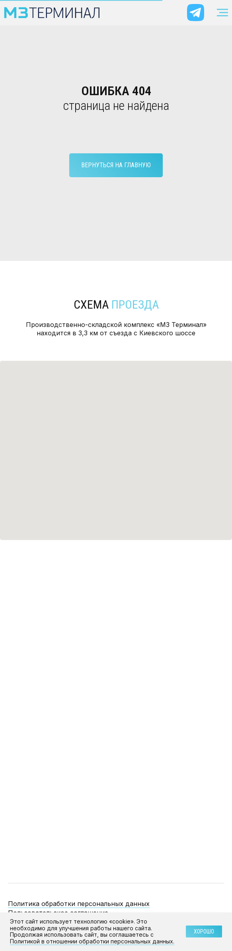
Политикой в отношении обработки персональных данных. (92, 941)
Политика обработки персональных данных (79, 904)
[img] (195, 12)
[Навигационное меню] (222, 13)
